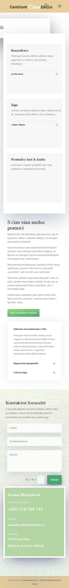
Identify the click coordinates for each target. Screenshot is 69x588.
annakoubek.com (30, 580)
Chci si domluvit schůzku (23, 313)
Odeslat (54, 480)
